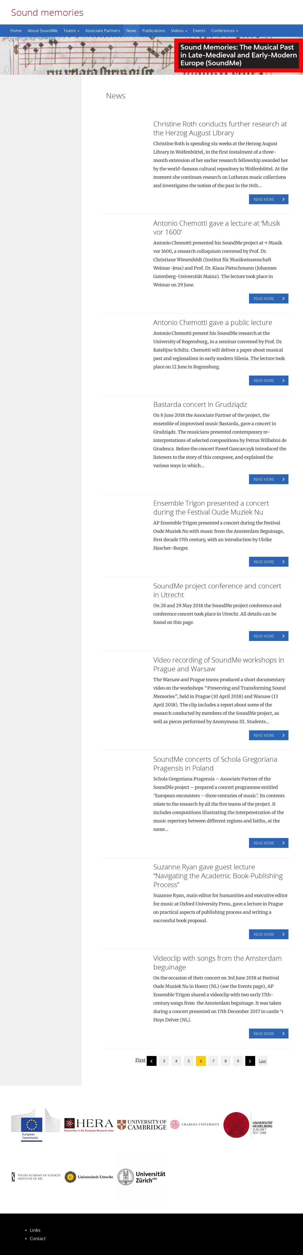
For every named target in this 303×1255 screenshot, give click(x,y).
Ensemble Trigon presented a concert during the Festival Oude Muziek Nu (211, 507)
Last (262, 1060)
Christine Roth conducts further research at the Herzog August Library (220, 128)
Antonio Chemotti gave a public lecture (212, 322)
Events (199, 30)
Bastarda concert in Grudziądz (200, 404)
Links (35, 1230)
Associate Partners (102, 30)
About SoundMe (43, 30)
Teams (71, 30)
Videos (179, 30)
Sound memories (47, 12)
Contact (38, 1238)
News (131, 30)
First (140, 1060)
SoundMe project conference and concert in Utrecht (217, 590)
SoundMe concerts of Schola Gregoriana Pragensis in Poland (215, 763)
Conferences (224, 30)
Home (16, 30)
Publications (153, 30)
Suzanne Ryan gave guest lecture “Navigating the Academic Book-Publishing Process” (218, 875)
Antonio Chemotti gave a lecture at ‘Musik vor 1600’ (216, 227)
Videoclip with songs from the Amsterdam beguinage (217, 962)
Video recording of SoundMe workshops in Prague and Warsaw (218, 664)
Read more (264, 199)
